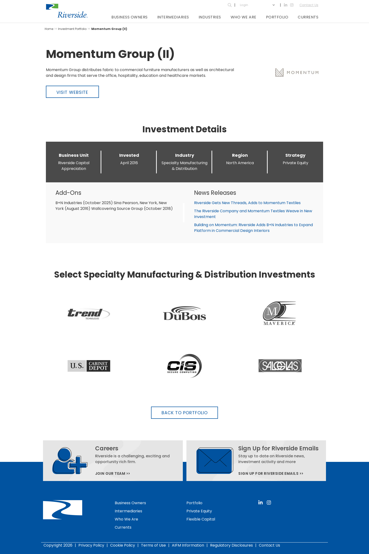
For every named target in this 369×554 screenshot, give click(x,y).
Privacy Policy (91, 545)
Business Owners (129, 17)
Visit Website (72, 92)
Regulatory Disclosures (231, 545)
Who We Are (243, 17)
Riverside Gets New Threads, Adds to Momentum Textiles (247, 203)
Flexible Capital (200, 519)
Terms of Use (153, 545)
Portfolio (277, 17)
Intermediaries (173, 17)
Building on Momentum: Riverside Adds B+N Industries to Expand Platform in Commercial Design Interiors (253, 227)
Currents (308, 17)
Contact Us (308, 5)
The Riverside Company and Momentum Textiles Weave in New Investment (253, 213)
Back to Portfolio (185, 413)
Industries (210, 17)
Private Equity (199, 511)
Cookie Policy (122, 545)
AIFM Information (188, 545)
